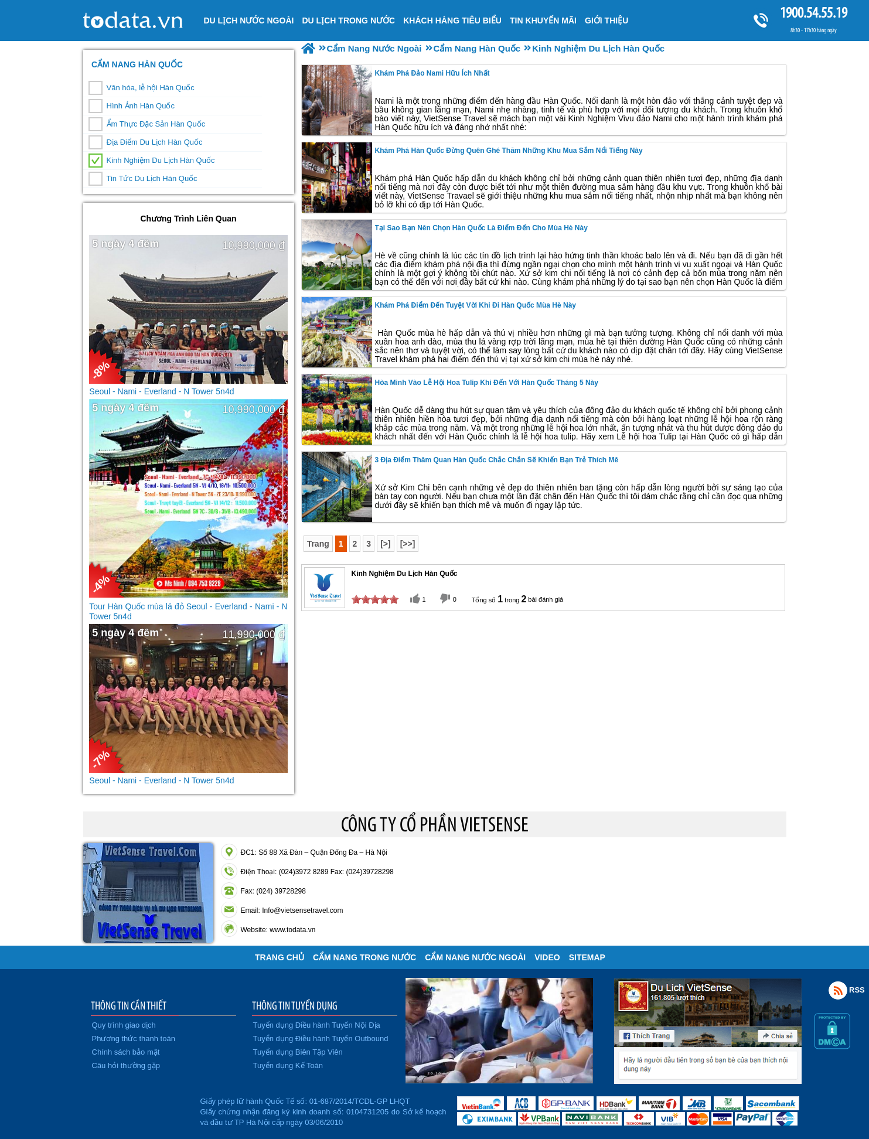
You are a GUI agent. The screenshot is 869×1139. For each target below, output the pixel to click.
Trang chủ (279, 957)
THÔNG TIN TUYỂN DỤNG (295, 1005)
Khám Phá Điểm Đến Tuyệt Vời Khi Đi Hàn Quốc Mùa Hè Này (476, 305)
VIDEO (547, 957)
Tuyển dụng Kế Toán (288, 1065)
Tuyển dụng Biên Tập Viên (298, 1052)
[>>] (407, 543)
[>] (385, 543)
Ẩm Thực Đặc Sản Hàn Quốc (156, 124)
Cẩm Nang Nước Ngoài (475, 957)
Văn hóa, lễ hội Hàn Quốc (151, 87)
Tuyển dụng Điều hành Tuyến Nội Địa (316, 1025)
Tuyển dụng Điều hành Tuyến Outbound (321, 1038)
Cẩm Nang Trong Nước (364, 957)
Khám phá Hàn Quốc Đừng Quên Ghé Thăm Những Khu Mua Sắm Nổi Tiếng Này (509, 150)
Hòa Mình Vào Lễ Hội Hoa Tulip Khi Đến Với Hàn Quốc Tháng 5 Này (486, 382)
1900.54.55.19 (813, 12)
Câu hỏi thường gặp (126, 1065)
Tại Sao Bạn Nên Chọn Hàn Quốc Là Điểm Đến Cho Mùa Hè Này (481, 228)
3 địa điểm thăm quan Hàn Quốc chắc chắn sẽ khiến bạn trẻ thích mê (497, 460)
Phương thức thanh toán (133, 1038)
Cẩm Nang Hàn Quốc (137, 64)
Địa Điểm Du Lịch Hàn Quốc (155, 142)
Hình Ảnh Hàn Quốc (141, 105)
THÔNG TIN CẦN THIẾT (128, 1005)
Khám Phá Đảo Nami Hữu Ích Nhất (432, 73)
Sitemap (587, 957)
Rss (838, 990)
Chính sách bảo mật (126, 1052)
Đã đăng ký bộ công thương (140, 1109)
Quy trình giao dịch (124, 1025)
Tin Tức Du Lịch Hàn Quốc (152, 178)
